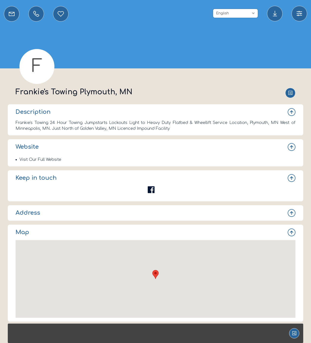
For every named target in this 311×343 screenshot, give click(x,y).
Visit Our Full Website (40, 159)
